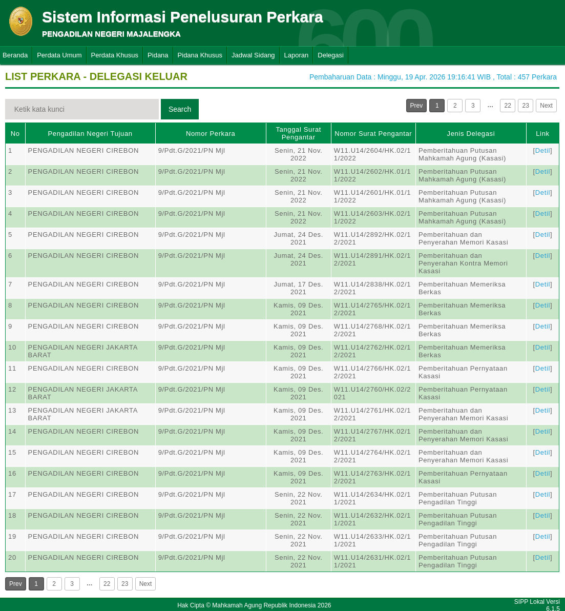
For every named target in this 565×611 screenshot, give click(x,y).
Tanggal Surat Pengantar (298, 133)
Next (546, 105)
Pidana (158, 55)
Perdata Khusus (115, 55)
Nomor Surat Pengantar (373, 133)
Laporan (296, 55)
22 (508, 105)
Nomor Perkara (211, 133)
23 (525, 105)
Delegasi (331, 55)
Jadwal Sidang (253, 55)
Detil (542, 150)
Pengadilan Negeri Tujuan (90, 133)
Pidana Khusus (200, 55)
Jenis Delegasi (471, 133)
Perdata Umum (59, 55)
